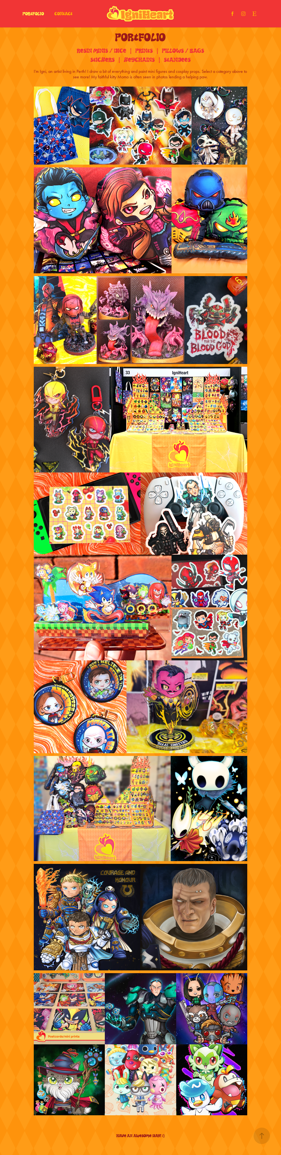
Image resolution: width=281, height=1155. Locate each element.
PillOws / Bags (183, 50)
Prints (144, 50)
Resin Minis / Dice (101, 50)
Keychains (139, 59)
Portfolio (33, 13)
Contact (63, 13)
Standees (177, 59)
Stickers (102, 59)
